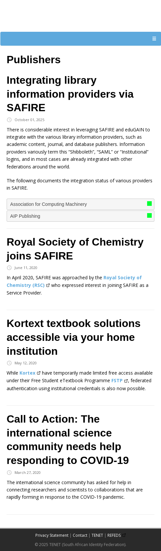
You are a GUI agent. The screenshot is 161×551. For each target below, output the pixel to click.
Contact (80, 535)
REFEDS (114, 535)
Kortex (27, 373)
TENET (97, 535)
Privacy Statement (51, 535)
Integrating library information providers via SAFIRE (70, 94)
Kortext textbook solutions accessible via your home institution (74, 337)
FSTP (117, 380)
